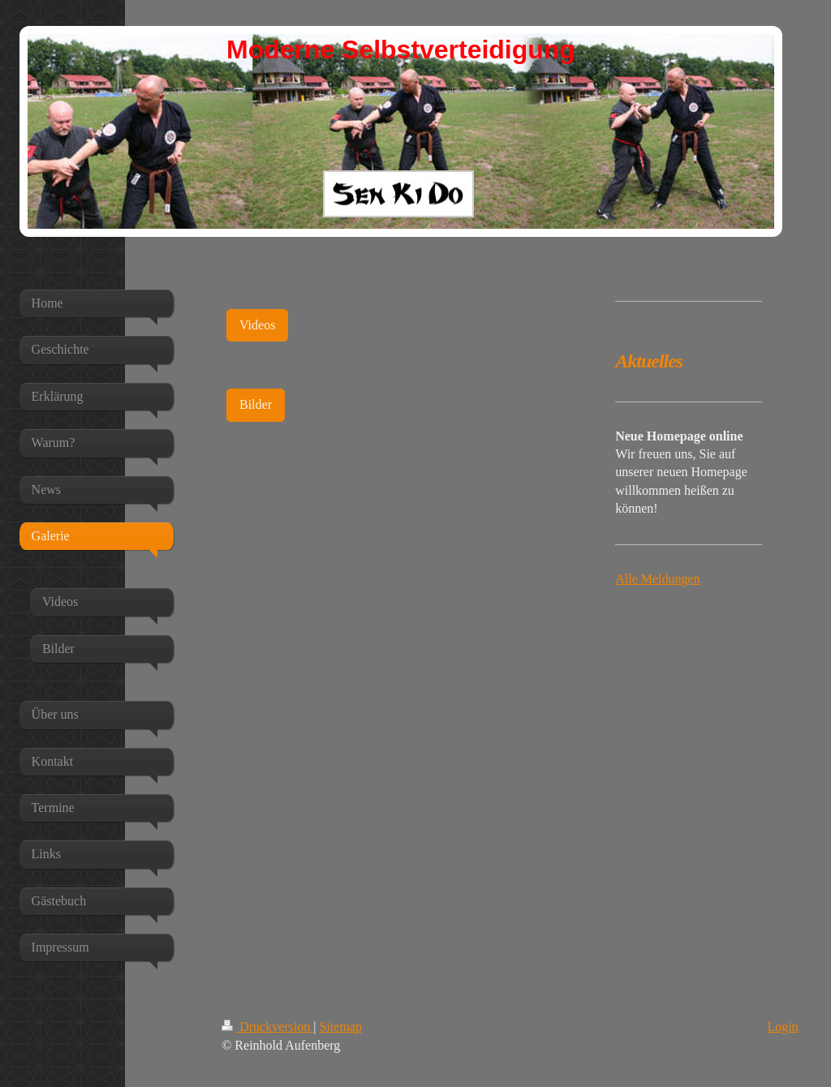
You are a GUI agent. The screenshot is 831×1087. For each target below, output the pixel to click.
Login (782, 1026)
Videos (257, 325)
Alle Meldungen (657, 579)
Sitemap (341, 1026)
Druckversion (267, 1026)
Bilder (255, 404)
